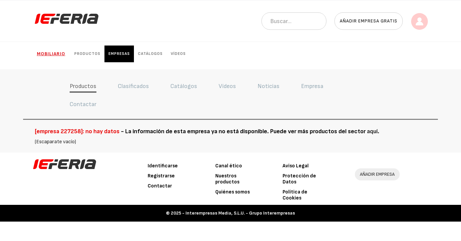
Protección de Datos (299, 179)
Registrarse (161, 176)
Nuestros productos (227, 179)
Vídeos (178, 53)
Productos (87, 53)
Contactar (160, 186)
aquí (372, 131)
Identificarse (163, 166)
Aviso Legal (296, 166)
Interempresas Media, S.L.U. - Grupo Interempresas (240, 213)
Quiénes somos (232, 192)
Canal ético (228, 166)
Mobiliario (51, 54)
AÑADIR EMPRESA (377, 174)
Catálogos (150, 53)
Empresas (119, 53)
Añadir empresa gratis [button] (368, 21)
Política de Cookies (295, 195)
